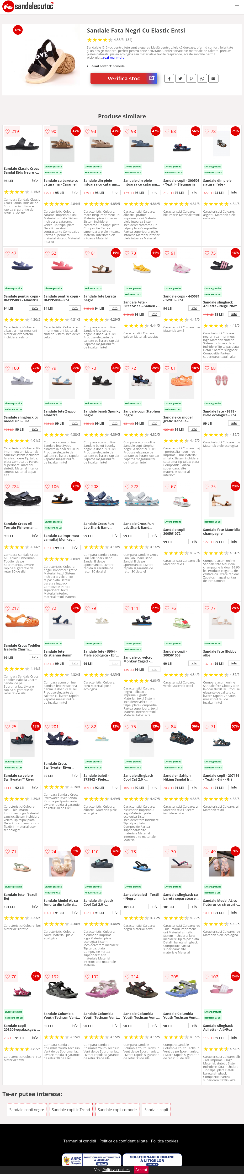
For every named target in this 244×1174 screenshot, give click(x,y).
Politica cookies (164, 1141)
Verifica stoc (132, 78)
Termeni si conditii (80, 1141)
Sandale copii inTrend (71, 1109)
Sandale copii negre (26, 1109)
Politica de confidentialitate (124, 1141)
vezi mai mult (113, 57)
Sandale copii (156, 1109)
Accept (141, 1169)
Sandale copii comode (117, 1109)
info (35, 180)
